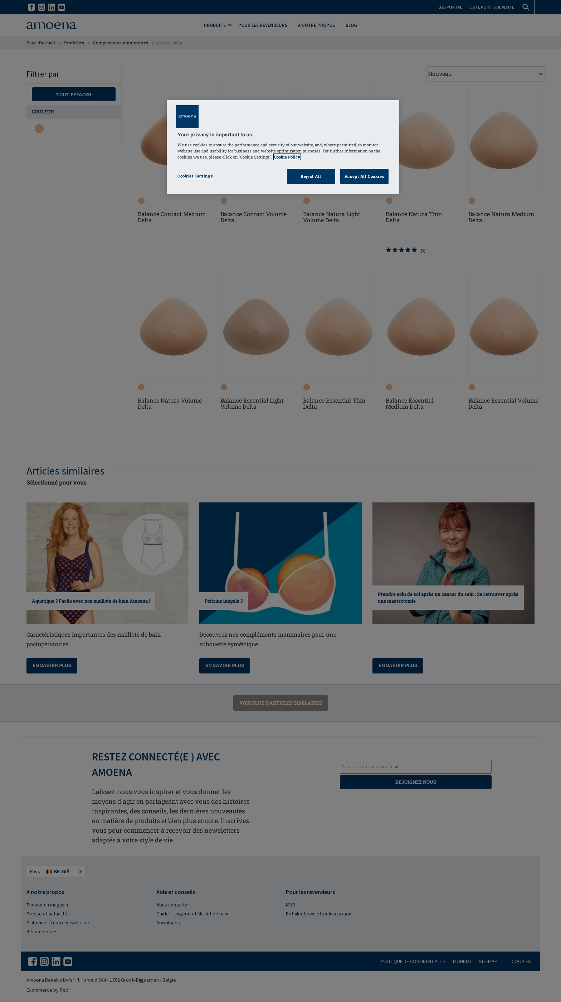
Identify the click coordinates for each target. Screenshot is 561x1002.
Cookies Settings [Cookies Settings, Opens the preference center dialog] (195, 176)
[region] (283, 147)
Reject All (311, 176)
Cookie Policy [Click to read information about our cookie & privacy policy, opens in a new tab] (287, 157)
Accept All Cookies (364, 176)
